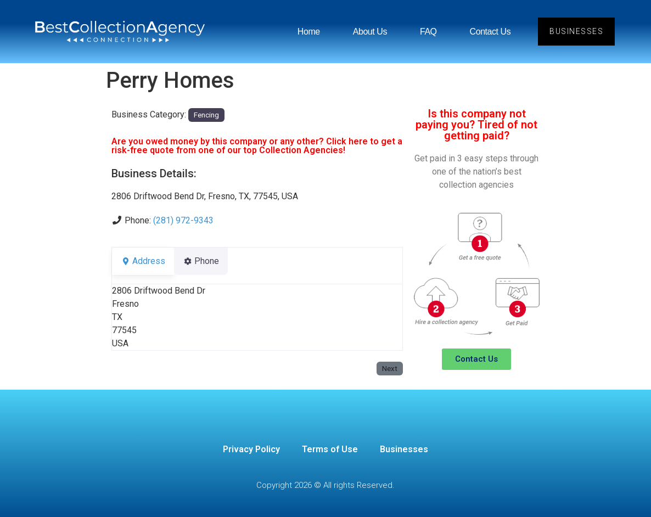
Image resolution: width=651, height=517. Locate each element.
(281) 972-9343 (183, 220)
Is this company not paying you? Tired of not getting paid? (476, 124)
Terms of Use (330, 449)
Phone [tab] (207, 261)
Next (389, 368)
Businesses (404, 449)
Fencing (206, 115)
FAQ (428, 31)
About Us (370, 31)
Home (309, 31)
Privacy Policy (251, 449)
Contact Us (489, 31)
